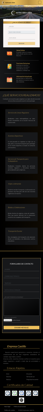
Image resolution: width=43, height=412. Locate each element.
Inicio (7, 374)
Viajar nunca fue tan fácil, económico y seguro (19, 7)
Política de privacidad (20, 406)
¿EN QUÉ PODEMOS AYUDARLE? (14, 297)
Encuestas (29, 374)
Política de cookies (9, 410)
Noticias (8, 379)
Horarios (18, 55)
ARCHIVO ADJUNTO (11, 317)
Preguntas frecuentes (32, 379)
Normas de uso (30, 376)
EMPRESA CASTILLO (32, 14)
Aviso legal (7, 406)
